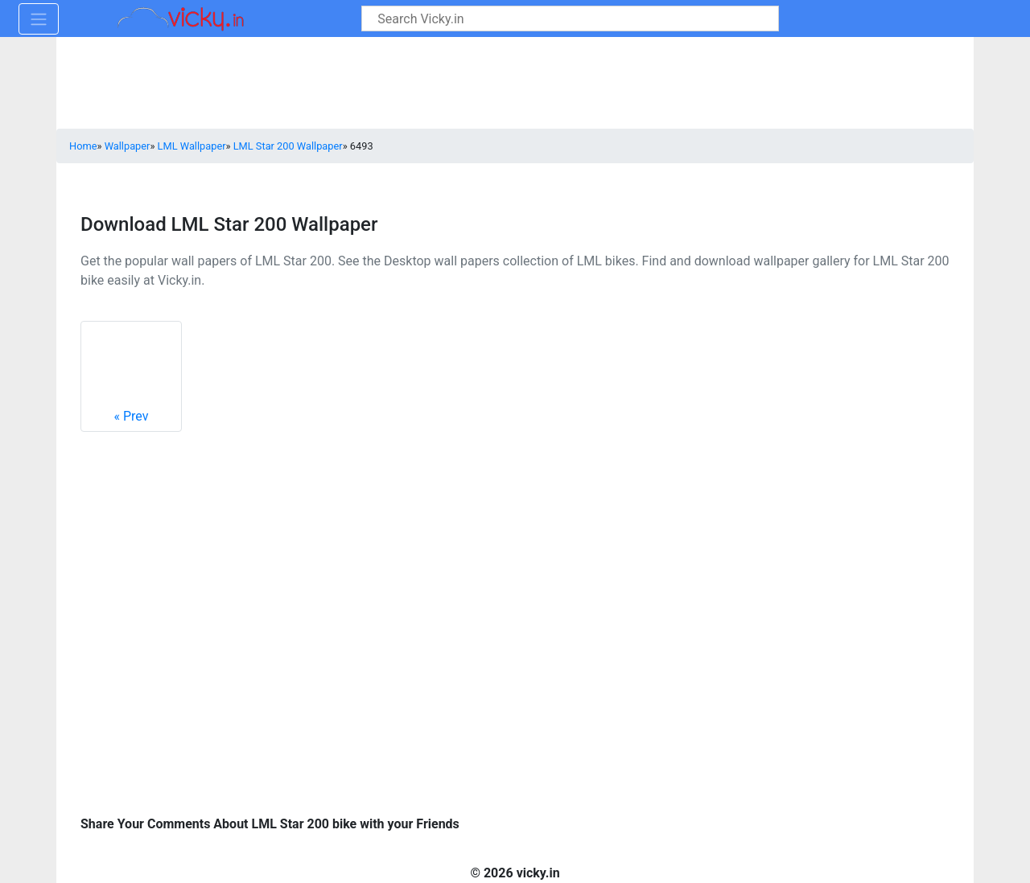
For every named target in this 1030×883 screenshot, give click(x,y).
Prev (131, 376)
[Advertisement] (784, 710)
